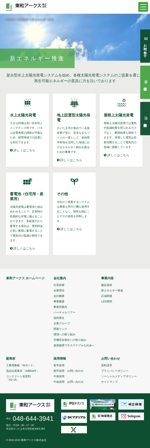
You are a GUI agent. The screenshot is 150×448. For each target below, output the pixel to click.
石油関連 (106, 295)
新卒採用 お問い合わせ (69, 370)
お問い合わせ (110, 358)
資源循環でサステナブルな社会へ (74, 345)
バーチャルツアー (64, 312)
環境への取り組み (64, 334)
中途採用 (59, 376)
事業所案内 (60, 306)
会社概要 (59, 295)
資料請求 (106, 365)
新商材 (10, 358)
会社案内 (60, 278)
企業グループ (62, 323)
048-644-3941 (33, 418)
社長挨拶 (59, 285)
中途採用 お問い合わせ (69, 381)
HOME (10, 19)
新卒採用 (59, 365)
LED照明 (106, 301)
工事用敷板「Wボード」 (21, 365)
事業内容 (23, 19)
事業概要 (59, 301)
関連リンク (60, 328)
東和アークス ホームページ (25, 278)
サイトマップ (109, 381)
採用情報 (60, 358)
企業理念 (59, 290)
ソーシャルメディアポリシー (119, 376)
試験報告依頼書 (145, 118)
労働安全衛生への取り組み (70, 339)
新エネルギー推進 (112, 290)
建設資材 (106, 285)
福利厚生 (59, 317)
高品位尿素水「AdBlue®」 (22, 370)
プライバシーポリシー (115, 370)
